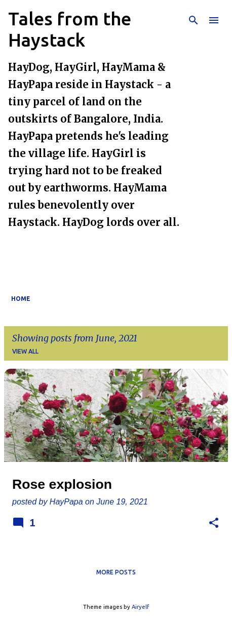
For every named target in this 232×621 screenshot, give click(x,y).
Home (20, 298)
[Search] (193, 20)
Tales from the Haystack (69, 29)
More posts (116, 572)
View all (25, 351)
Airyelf (140, 607)
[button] (214, 523)
